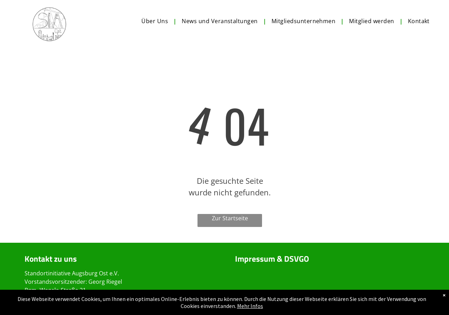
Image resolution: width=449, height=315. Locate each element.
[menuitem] (156, 21)
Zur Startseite (230, 218)
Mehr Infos (250, 305)
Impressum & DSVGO (272, 259)
